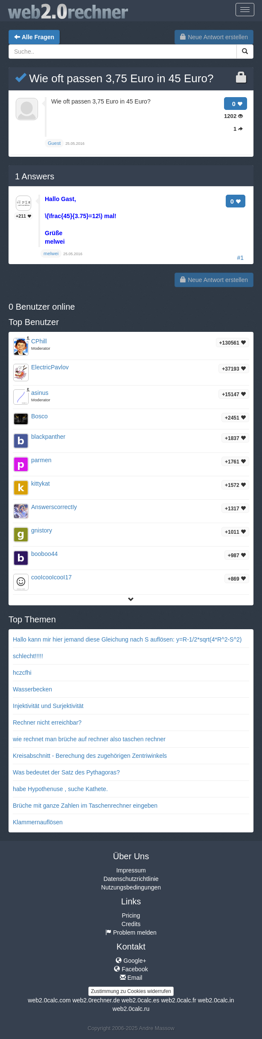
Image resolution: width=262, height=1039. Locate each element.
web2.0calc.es (141, 1000)
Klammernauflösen (38, 822)
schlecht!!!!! (28, 656)
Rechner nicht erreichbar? (47, 722)
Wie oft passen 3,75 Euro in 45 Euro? (114, 78)
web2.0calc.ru (131, 1008)
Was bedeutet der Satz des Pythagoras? (66, 772)
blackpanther (48, 436)
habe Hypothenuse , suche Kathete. (60, 789)
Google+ (131, 960)
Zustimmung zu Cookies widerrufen (131, 991)
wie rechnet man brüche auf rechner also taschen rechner (89, 739)
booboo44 (44, 553)
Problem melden (131, 932)
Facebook (131, 969)
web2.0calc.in (216, 1000)
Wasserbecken (32, 689)
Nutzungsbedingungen (131, 887)
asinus (39, 392)
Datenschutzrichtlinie (130, 878)
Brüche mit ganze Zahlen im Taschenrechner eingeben (85, 805)
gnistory (41, 530)
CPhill (39, 341)
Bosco (39, 416)
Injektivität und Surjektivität (48, 705)
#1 (240, 257)
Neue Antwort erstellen (214, 37)
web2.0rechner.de (96, 1000)
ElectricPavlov (50, 367)
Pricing (131, 915)
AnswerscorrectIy (54, 507)
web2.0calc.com (49, 1000)
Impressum (131, 870)
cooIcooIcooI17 (51, 577)
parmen (41, 460)
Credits (131, 924)
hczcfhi (22, 672)
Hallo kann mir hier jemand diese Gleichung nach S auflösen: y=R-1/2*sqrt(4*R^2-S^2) (127, 639)
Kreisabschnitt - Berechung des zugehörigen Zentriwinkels (90, 755)
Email (131, 977)
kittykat (40, 483)
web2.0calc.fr (178, 1000)
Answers (34, 176)
